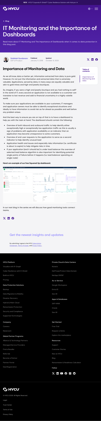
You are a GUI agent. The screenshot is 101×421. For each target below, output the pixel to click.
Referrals (6, 354)
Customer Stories (59, 349)
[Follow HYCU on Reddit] (74, 373)
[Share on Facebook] (96, 59)
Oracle (54, 308)
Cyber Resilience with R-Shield (15, 271)
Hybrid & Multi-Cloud (11, 303)
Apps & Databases (59, 299)
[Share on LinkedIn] (92, 59)
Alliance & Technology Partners (15, 340)
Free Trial (55, 326)
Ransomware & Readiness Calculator (66, 362)
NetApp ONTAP (58, 275)
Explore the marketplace (61, 335)
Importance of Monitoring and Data (88, 79)
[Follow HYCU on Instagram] (70, 373)
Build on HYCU (8, 275)
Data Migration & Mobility (13, 294)
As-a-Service (57, 281)
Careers (6, 326)
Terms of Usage (23, 246)
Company (7, 322)
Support (55, 345)
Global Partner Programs (13, 336)
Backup (6, 289)
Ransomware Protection (12, 307)
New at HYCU (57, 354)
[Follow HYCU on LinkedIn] (57, 373)
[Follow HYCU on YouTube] (61, 373)
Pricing (6, 280)
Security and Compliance (13, 311)
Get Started (56, 322)
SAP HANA (56, 303)
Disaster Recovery (10, 298)
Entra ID (55, 289)
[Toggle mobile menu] (96, 8)
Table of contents (86, 70)
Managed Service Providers (14, 345)
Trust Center (7, 405)
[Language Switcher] (90, 9)
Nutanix (55, 266)
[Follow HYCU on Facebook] (65, 373)
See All (54, 294)
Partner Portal (8, 362)
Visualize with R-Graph (12, 266)
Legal (5, 400)
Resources (56, 340)
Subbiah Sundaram (19, 58)
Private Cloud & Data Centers (64, 262)
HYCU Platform (9, 262)
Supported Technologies (12, 316)
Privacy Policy (37, 246)
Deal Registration (10, 367)
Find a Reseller (8, 349)
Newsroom (7, 331)
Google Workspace (59, 285)
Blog (6, 21)
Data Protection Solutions (13, 285)
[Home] (11, 9)
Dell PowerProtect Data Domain (64, 271)
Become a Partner (10, 358)
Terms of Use (7, 410)
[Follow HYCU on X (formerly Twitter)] (53, 373)
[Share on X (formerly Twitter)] (88, 59)
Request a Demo (58, 331)
